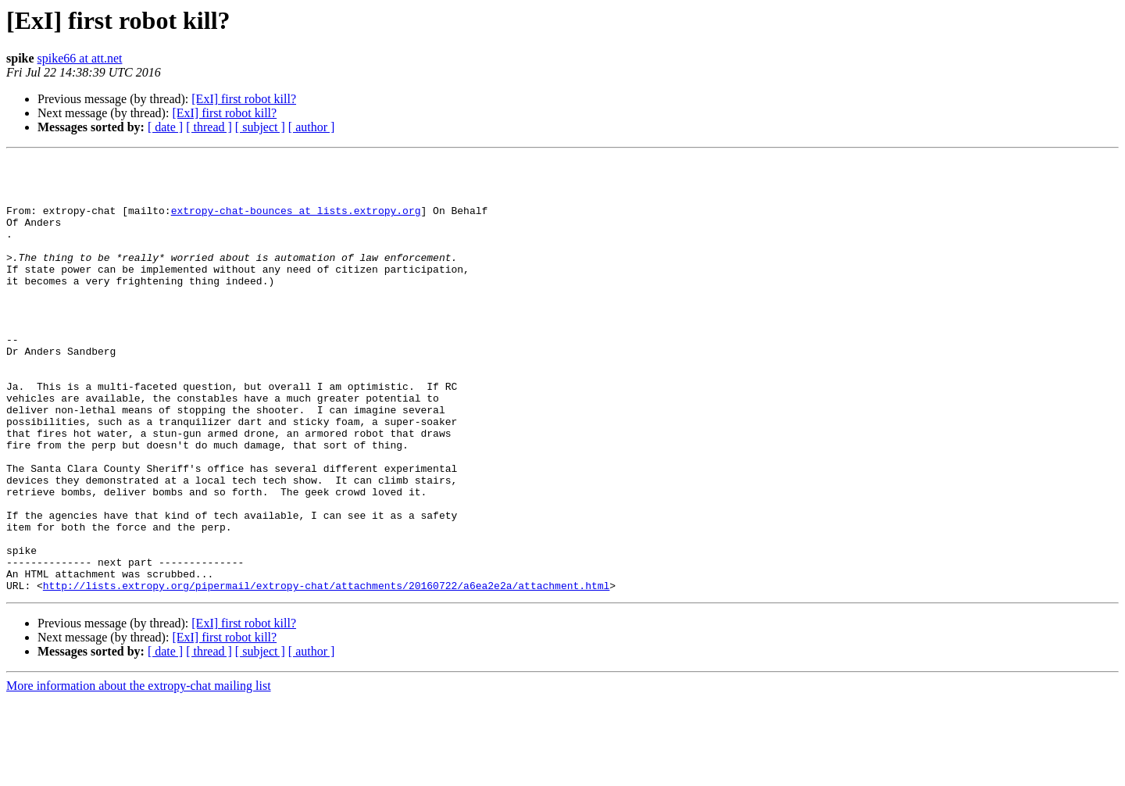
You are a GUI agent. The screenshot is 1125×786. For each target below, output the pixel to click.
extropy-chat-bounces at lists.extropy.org (296, 222)
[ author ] (311, 127)
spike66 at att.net (80, 58)
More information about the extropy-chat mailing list (138, 772)
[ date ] (165, 127)
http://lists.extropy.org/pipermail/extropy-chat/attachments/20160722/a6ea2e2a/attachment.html (326, 672)
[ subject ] (260, 127)
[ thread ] (209, 127)
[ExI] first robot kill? (243, 98)
